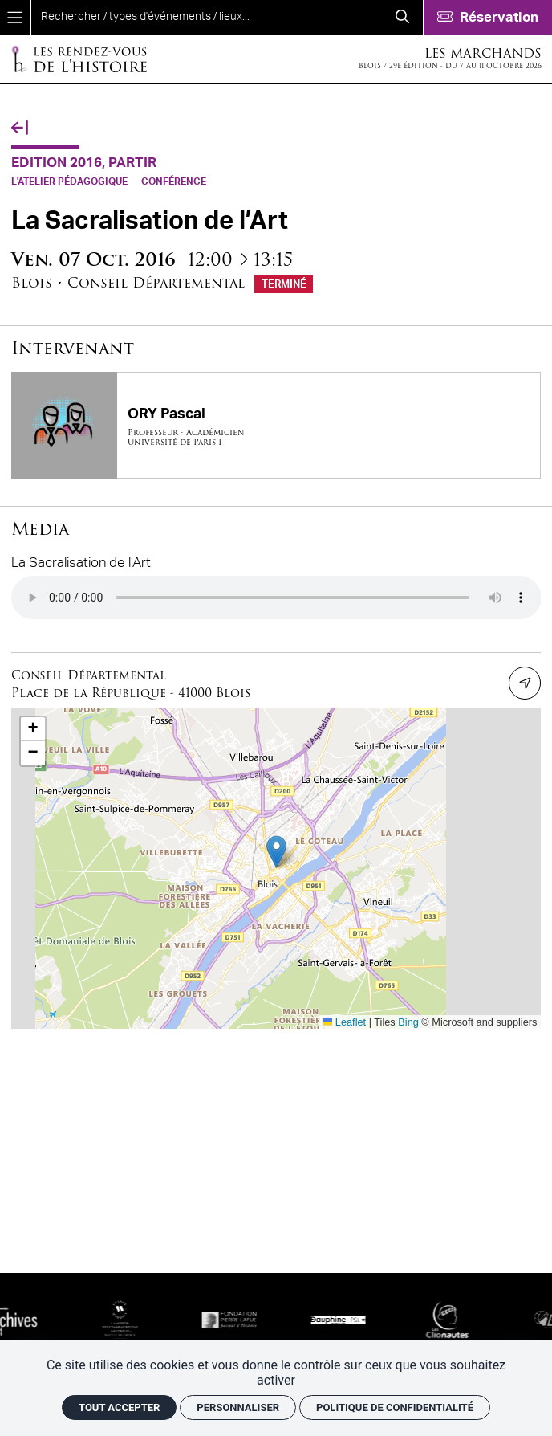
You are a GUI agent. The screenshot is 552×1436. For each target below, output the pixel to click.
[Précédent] (19, 129)
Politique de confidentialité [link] (394, 1407)
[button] (276, 851)
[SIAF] (45, 1319)
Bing (408, 1022)
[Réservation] (487, 17)
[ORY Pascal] (276, 425)
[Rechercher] (402, 17)
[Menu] (15, 17)
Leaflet (345, 1022)
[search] (206, 17)
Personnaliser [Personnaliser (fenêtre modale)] (238, 1407)
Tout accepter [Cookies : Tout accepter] (119, 1407)
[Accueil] (78, 58)
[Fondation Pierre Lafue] (263, 1319)
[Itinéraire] (525, 683)
